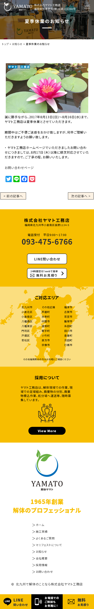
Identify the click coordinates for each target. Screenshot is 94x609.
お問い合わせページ (19, 167)
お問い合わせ (44, 572)
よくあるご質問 (45, 538)
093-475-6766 (47, 241)
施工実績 (42, 531)
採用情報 (42, 565)
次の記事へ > (80, 196)
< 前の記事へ (13, 196)
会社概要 (42, 558)
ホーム (40, 525)
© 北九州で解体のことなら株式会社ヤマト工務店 (47, 584)
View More (47, 430)
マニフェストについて (49, 545)
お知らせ (41, 552)
